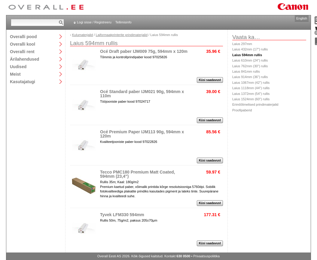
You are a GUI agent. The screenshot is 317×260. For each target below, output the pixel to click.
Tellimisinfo (123, 22)
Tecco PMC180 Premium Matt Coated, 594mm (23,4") (137, 174)
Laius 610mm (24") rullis (250, 60)
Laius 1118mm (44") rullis (251, 88)
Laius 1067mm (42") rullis (251, 82)
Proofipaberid (242, 110)
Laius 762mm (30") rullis (250, 66)
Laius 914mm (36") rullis (250, 77)
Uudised (18, 66)
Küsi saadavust (210, 80)
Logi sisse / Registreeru (94, 22)
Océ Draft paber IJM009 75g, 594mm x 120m (143, 51)
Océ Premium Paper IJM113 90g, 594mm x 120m (142, 133)
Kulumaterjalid (82, 35)
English (301, 18)
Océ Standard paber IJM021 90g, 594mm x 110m (142, 93)
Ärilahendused (24, 59)
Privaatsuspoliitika (206, 256)
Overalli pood (23, 36)
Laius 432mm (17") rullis (250, 49)
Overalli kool (22, 44)
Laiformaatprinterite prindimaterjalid (122, 35)
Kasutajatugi (22, 81)
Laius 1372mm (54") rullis (251, 93)
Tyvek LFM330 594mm (122, 214)
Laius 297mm (242, 44)
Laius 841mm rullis (246, 71)
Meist (15, 74)
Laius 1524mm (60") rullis (251, 99)
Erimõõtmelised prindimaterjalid (255, 104)
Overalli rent (22, 51)
